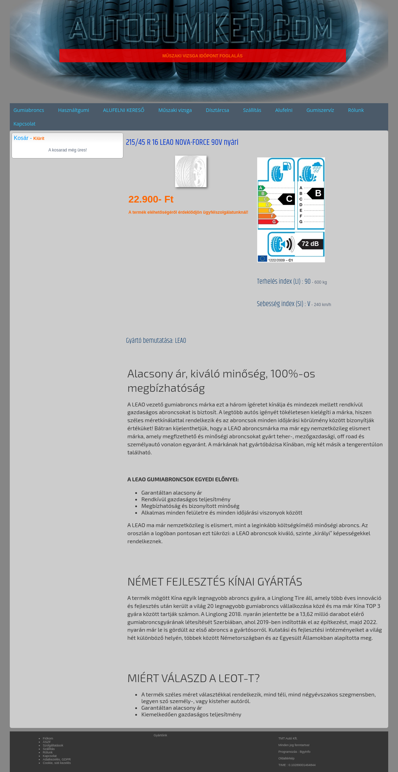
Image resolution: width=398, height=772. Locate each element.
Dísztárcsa (217, 110)
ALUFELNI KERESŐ (123, 110)
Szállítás (252, 110)
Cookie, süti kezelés (57, 763)
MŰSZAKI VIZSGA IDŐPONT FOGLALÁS (202, 56)
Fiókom (48, 738)
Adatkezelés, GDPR (57, 759)
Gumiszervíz (320, 110)
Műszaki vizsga (175, 110)
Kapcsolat (24, 123)
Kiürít (38, 138)
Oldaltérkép (286, 758)
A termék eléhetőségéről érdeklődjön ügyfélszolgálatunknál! (188, 212)
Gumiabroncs (28, 110)
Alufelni (283, 110)
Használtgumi (73, 110)
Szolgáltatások (53, 745)
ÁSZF (47, 742)
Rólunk (356, 110)
